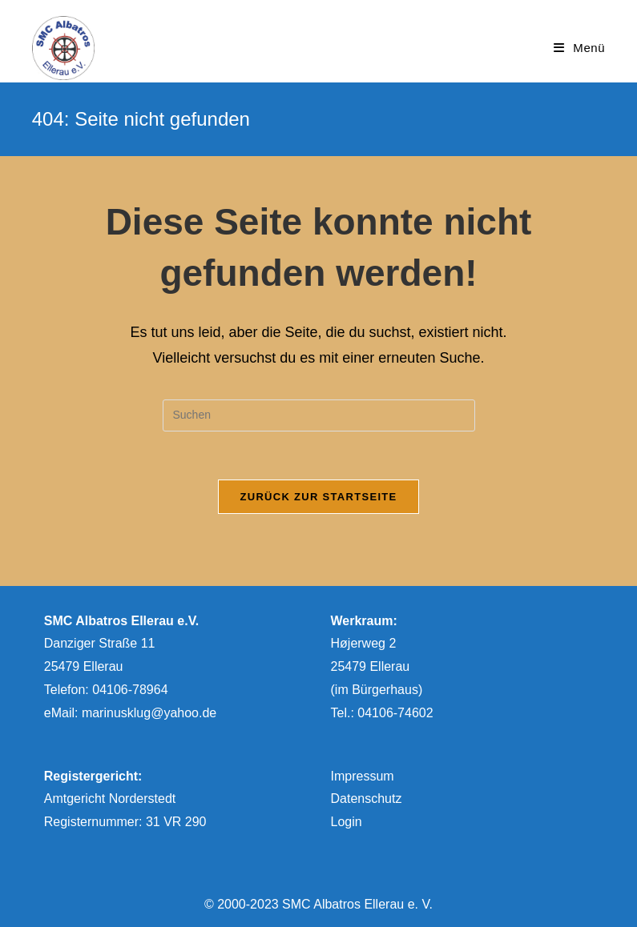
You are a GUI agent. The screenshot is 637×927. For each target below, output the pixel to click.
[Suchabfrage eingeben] (319, 415)
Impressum (362, 776)
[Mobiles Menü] (579, 47)
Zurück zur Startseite (318, 497)
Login (346, 822)
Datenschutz (366, 798)
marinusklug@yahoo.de (149, 713)
